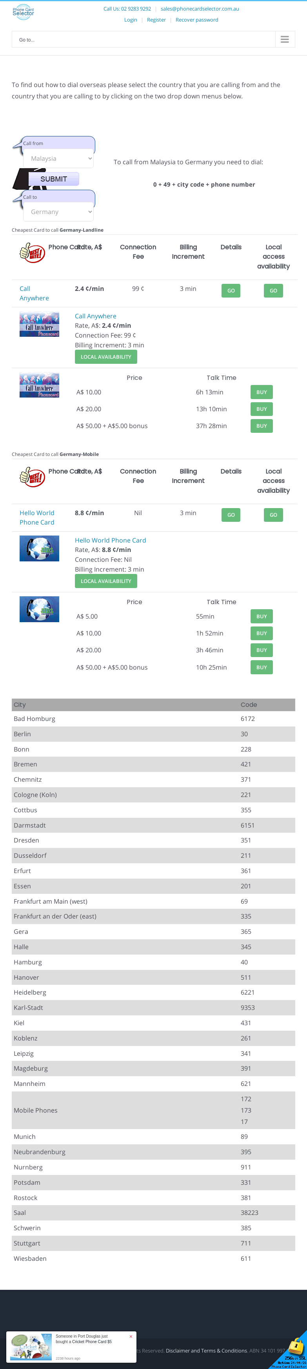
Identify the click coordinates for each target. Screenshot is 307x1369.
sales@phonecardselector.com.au (200, 8)
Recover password (197, 19)
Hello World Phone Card (110, 540)
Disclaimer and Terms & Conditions (206, 1350)
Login (130, 19)
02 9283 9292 (136, 8)
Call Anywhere (95, 316)
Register (156, 19)
